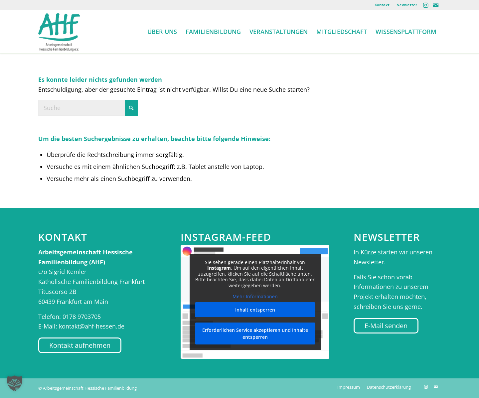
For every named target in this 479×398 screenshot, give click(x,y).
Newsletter (407, 4)
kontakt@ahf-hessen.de (91, 326)
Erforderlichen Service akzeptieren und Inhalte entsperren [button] (255, 333)
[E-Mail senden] (386, 325)
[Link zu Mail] (436, 5)
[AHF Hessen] (59, 31)
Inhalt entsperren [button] (255, 310)
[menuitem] (382, 5)
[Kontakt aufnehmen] (79, 345)
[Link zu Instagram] (425, 5)
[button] (14, 383)
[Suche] (88, 108)
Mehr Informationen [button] (254, 297)
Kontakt (382, 4)
